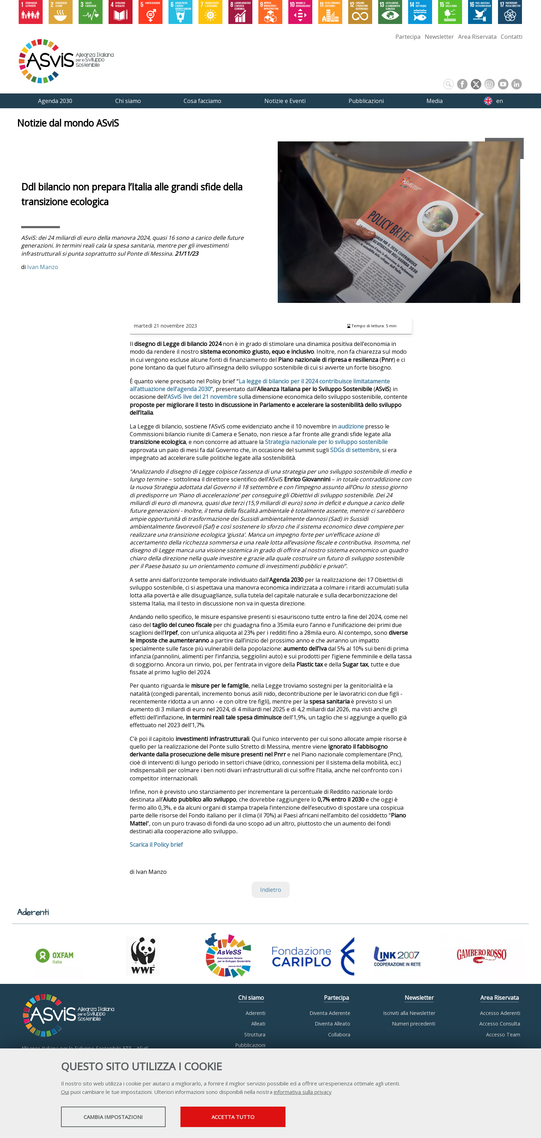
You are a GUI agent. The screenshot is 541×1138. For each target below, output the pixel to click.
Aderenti (255, 1013)
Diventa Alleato (332, 1023)
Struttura (254, 1034)
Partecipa (407, 37)
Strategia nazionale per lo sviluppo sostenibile (326, 442)
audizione (351, 426)
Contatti (511, 37)
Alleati (258, 1023)
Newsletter (439, 37)
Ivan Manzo (42, 267)
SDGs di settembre (354, 450)
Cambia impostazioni (116, 1117)
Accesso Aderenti (500, 1013)
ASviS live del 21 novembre (202, 397)
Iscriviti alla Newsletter (409, 1013)
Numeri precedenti (413, 1023)
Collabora (339, 1034)
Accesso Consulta (499, 1023)
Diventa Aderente (329, 1013)
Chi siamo (251, 998)
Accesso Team (503, 1034)
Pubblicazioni (250, 1045)
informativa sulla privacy (303, 1092)
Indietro (270, 890)
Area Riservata (477, 37)
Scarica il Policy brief (156, 844)
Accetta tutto (243, 1117)
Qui (65, 1092)
